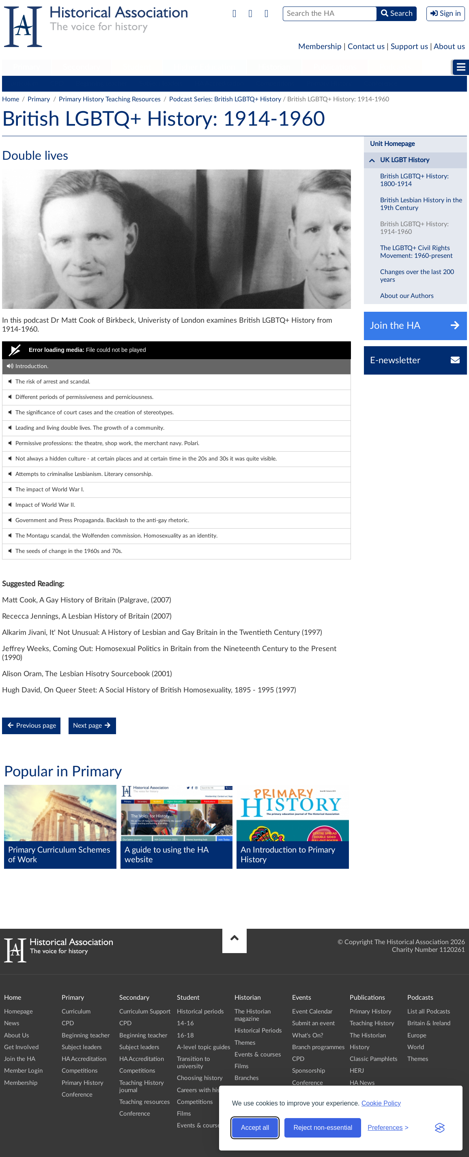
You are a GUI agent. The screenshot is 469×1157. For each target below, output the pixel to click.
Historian (274, 67)
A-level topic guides (203, 1047)
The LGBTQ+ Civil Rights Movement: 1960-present (416, 252)
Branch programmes (318, 1047)
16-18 (185, 1036)
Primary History (329, 83)
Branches (246, 1078)
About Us (16, 1036)
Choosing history (200, 1078)
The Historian (368, 1036)
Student (137, 67)
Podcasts (395, 67)
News (11, 1023)
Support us (409, 47)
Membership (320, 47)
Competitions (275, 83)
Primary (26, 67)
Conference (380, 83)
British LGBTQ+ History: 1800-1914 (414, 180)
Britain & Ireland (428, 1023)
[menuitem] (27, 68)
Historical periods (200, 1012)
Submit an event (313, 1023)
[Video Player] (176, 350)
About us (449, 47)
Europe (416, 1036)
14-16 (185, 1023)
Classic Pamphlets (374, 1059)
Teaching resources (144, 1102)
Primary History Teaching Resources (110, 99)
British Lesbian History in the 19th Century (421, 204)
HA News (362, 1083)
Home (10, 99)
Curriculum (22, 83)
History (360, 1047)
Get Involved (21, 1047)
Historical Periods (258, 1031)
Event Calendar (312, 1012)
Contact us (366, 47)
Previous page (31, 725)
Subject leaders (161, 83)
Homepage (18, 1012)
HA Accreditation (219, 83)
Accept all (255, 1127)
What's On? (307, 1036)
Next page (92, 725)
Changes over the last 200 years (417, 276)
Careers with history (204, 1090)
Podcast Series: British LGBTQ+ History (225, 99)
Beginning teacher (101, 83)
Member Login (23, 1071)
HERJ (357, 1071)
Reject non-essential (322, 1127)
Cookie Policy (381, 1103)
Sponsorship (308, 1071)
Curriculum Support (144, 1012)
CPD (57, 83)
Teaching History (372, 1023)
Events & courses (200, 1126)
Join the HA (19, 1059)
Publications (335, 67)
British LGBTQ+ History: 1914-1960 (414, 228)
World (415, 1047)
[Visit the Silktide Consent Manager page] (440, 1128)
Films (184, 1114)
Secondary (81, 67)
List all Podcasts (428, 1012)
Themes (245, 1043)
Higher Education (204, 67)
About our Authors (407, 296)
